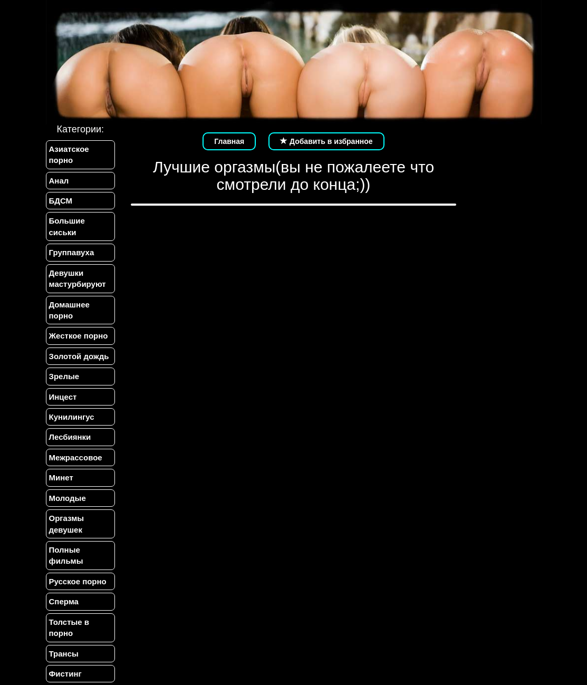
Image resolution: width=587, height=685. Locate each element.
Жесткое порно (78, 335)
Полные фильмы (66, 555)
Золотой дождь (79, 356)
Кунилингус (71, 416)
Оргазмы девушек (66, 524)
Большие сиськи (67, 226)
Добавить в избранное (326, 141)
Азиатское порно (69, 154)
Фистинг (65, 673)
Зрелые (64, 376)
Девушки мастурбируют (77, 278)
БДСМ (61, 200)
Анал (59, 180)
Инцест (63, 396)
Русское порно (78, 581)
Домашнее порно (69, 310)
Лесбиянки (70, 436)
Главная (229, 141)
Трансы (64, 653)
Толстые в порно (69, 628)
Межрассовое (75, 457)
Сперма (64, 601)
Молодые (67, 498)
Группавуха (71, 252)
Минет (61, 477)
